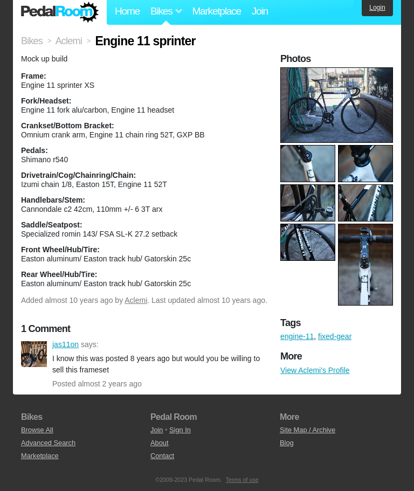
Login (377, 7)
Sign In (180, 430)
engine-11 (297, 336)
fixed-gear (334, 336)
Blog (287, 443)
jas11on (34, 354)
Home (127, 11)
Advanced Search (48, 443)
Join (260, 11)
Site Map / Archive (307, 430)
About (159, 443)
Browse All (37, 430)
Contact (162, 456)
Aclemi (136, 300)
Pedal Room (60, 12)
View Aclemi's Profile (314, 370)
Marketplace (216, 11)
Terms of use (242, 479)
